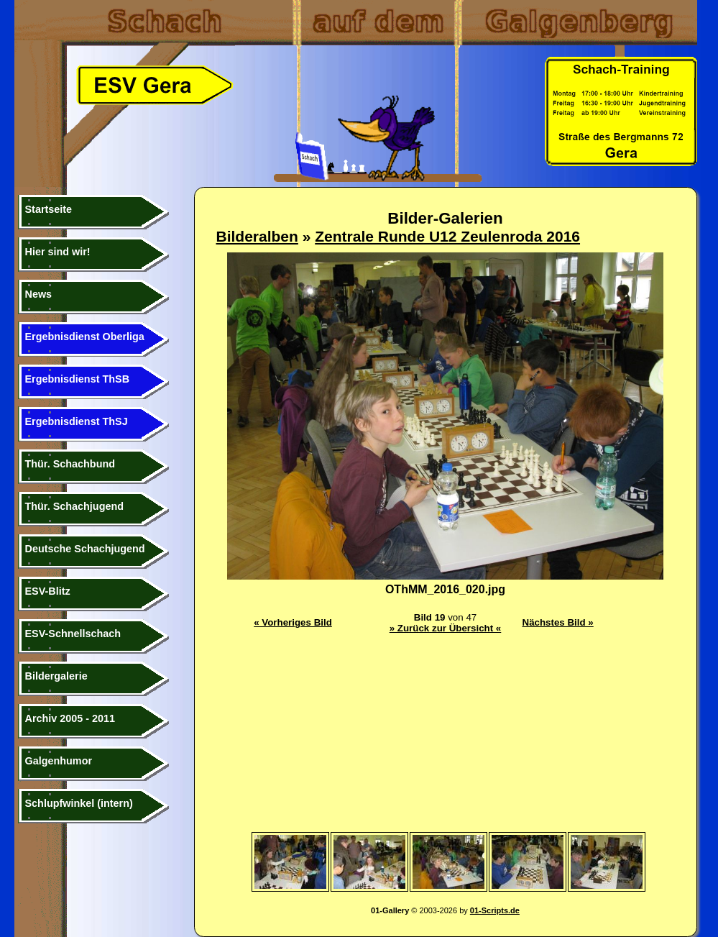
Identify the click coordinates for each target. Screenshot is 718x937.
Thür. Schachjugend (74, 506)
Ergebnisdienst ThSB (77, 379)
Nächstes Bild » (558, 622)
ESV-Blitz (47, 591)
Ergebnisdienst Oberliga (84, 336)
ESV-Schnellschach (73, 633)
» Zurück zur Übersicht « (446, 628)
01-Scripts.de (495, 910)
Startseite (49, 209)
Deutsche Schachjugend (85, 548)
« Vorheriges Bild (293, 622)
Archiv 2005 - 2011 (70, 718)
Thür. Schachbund (70, 464)
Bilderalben (257, 236)
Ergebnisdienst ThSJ (76, 421)
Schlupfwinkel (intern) (79, 803)
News (38, 294)
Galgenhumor (59, 761)
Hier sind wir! (58, 251)
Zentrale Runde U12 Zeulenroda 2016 (447, 236)
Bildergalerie (56, 676)
